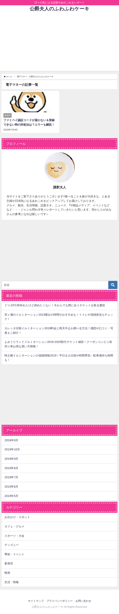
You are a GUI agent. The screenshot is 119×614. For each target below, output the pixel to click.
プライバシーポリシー (59, 601)
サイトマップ (36, 601)
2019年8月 (11, 468)
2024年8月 (11, 440)
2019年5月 (11, 495)
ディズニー (11, 544)
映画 (7, 572)
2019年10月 (12, 449)
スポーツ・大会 (14, 535)
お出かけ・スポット (17, 517)
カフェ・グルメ (14, 526)
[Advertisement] (59, 42)
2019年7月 (11, 477)
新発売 (8, 563)
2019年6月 (11, 486)
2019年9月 (11, 458)
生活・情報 (11, 582)
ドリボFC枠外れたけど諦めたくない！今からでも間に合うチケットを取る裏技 (54, 305)
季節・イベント (14, 554)
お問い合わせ (83, 601)
